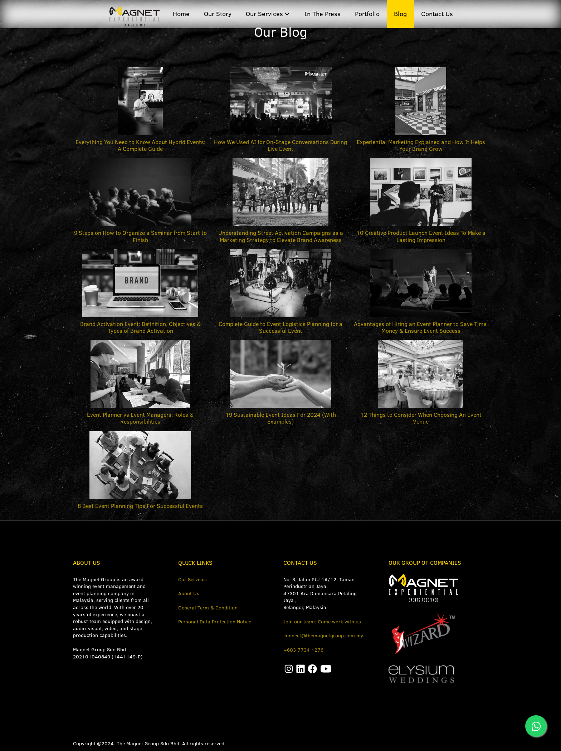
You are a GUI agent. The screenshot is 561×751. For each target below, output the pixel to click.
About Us (188, 593)
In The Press (322, 13)
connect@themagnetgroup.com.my (323, 635)
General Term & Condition (208, 607)
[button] (268, 14)
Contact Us (437, 13)
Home (181, 13)
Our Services (192, 579)
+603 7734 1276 (303, 649)
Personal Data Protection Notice (214, 621)
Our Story (217, 13)
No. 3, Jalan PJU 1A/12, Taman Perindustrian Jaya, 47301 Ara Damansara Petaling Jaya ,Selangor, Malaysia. (320, 593)
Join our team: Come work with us (322, 621)
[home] (133, 13)
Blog (400, 13)
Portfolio (367, 13)
